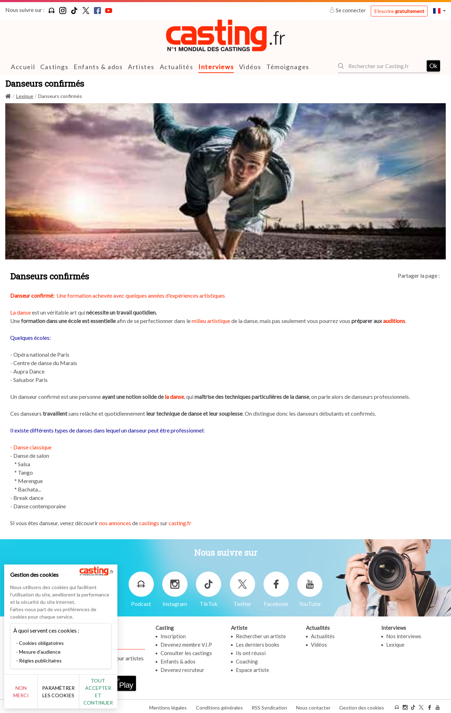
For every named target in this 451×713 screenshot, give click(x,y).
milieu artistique (211, 320)
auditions (394, 320)
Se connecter (348, 10)
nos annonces (115, 523)
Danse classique (32, 447)
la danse (174, 396)
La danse (20, 312)
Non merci (29, 695)
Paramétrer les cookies (78, 695)
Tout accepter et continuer (126, 695)
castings (149, 523)
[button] (439, 10)
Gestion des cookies (361, 705)
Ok (433, 66)
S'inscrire (399, 11)
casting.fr (180, 523)
